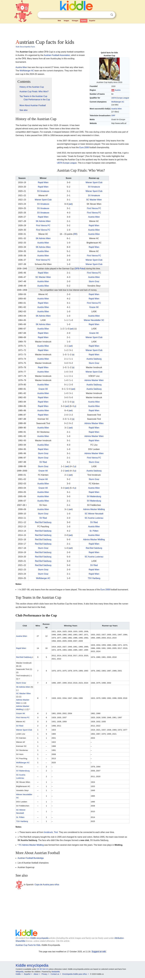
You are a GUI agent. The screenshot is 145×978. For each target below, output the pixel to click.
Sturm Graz (94, 281)
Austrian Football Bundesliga (31, 858)
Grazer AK (94, 307)
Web (59, 21)
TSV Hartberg (94, 578)
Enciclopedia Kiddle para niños (74, 974)
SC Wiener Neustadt (94, 514)
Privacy (44, 974)
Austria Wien (116, 109)
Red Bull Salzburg (43, 522)
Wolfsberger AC (117, 102)
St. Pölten (94, 531)
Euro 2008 (84, 147)
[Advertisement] (72, 31)
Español (92, 21)
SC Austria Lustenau (94, 518)
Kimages (75, 21)
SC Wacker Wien (94, 200)
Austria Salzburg (93, 359)
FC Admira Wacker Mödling (31, 845)
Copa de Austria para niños (47, 884)
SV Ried (43, 462)
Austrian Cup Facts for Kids (28, 945)
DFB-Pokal (80, 268)
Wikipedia (19, 972)
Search (112, 15)
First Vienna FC (94, 208)
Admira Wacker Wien (94, 380)
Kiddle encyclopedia (39, 938)
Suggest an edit (99, 951)
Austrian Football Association (57, 55)
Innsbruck (48, 832)
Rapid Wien (43, 182)
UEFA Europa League (120, 98)
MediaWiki (56, 972)
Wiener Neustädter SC (94, 320)
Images (66, 21)
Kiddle (18, 974)
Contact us (55, 974)
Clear (106, 15)
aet (70, 204)
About (36, 974)
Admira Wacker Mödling (94, 509)
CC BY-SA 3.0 (42, 969)
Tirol (56, 832)
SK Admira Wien (43, 221)
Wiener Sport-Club (94, 182)
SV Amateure (94, 187)
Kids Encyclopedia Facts (25, 47)
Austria (118, 90)
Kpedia (83, 21)
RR (75, 234)
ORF (113, 116)
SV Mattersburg (94, 496)
